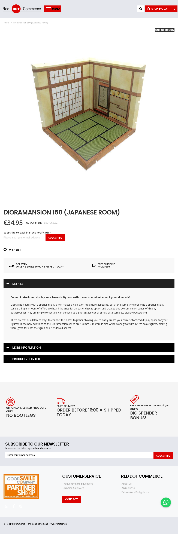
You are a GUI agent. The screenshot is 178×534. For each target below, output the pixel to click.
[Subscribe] (163, 455)
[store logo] (22, 8)
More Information (26, 347)
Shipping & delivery (73, 487)
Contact (71, 499)
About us (127, 483)
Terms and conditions (37, 523)
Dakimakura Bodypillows (135, 491)
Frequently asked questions (78, 483)
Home (6, 23)
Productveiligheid (26, 359)
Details (17, 284)
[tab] (89, 283)
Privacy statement (58, 523)
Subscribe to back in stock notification (27, 232)
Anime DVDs (128, 487)
